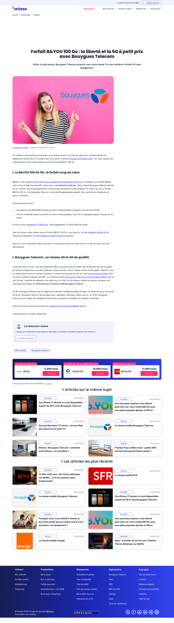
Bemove (49, 611)
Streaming (19, 589)
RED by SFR (114, 589)
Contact (142, 579)
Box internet (20, 574)
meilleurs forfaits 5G (97, 232)
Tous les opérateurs (118, 603)
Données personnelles (149, 589)
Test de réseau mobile (87, 589)
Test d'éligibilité (84, 579)
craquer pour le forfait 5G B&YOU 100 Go (67, 306)
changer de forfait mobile (81, 158)
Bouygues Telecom (40, 350)
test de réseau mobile (98, 273)
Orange (112, 594)
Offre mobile (20, 350)
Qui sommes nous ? (148, 574)
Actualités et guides (85, 574)
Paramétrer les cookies (25, 614)
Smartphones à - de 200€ (52, 589)
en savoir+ (48, 383)
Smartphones (21, 584)
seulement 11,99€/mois (37, 224)
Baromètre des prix (85, 594)
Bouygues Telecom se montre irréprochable (86, 277)
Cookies (142, 594)
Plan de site (144, 599)
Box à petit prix (48, 579)
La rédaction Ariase (20, 148)
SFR (110, 584)
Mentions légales (146, 584)
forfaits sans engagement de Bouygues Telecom (59, 182)
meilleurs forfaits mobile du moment (56, 236)
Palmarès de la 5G (85, 599)
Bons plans (46, 574)
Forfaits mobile (22, 579)
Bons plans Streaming (50, 594)
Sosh (111, 599)
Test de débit (82, 584)
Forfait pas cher (48, 584)
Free (111, 579)
